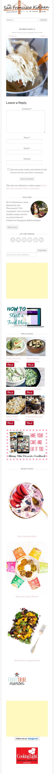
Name (27, 137)
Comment (27, 108)
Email (27, 148)
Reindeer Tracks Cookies (35, 32)
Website (27, 158)
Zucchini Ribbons (35, 387)
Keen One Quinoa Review (27, 596)
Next (44, 36)
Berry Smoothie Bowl (27, 536)
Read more (12, 227)
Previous (11, 36)
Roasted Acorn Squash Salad (26, 660)
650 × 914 (25, 32)
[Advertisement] (27, 281)
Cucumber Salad (13, 389)
